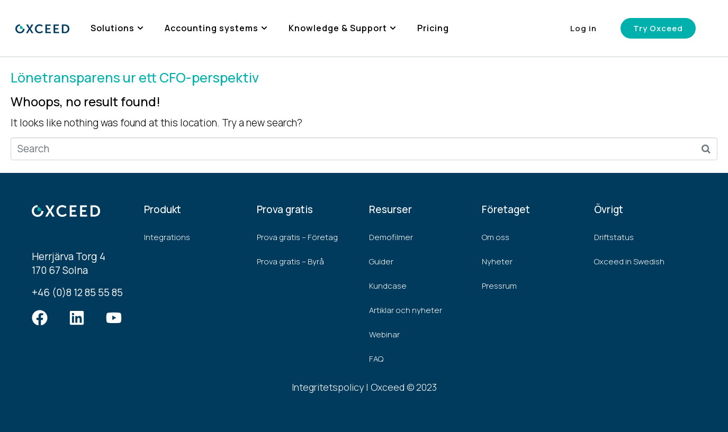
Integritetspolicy (328, 387)
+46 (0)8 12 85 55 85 (77, 292)
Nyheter (497, 261)
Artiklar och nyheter (405, 310)
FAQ (376, 358)
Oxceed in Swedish (629, 261)
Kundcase (388, 285)
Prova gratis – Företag (297, 237)
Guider (381, 261)
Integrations (167, 237)
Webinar (384, 334)
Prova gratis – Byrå (290, 261)
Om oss (495, 237)
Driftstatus (614, 237)
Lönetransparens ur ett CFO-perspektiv (135, 77)
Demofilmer (391, 237)
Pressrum (499, 285)
